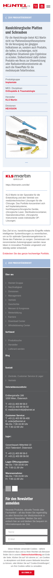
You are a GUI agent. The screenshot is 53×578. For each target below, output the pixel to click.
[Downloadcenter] (41, 6)
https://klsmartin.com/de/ (18, 185)
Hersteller (13, 345)
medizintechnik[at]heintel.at (21, 410)
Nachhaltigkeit (15, 287)
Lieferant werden (16, 349)
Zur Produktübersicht (20, 17)
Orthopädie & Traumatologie (20, 91)
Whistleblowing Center (19, 325)
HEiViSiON (11, 108)
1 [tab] (26, 162)
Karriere (12, 317)
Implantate (10, 82)
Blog (7, 355)
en (29, 6)
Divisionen (13, 291)
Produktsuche (15, 340)
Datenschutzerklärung (31, 555)
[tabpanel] (26, 137)
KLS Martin (11, 100)
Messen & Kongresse (18, 308)
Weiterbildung (15, 313)
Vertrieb (12, 300)
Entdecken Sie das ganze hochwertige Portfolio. (26, 253)
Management (14, 296)
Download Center (16, 321)
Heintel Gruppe (15, 283)
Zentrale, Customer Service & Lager (25, 376)
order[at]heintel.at (16, 421)
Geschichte (13, 304)
